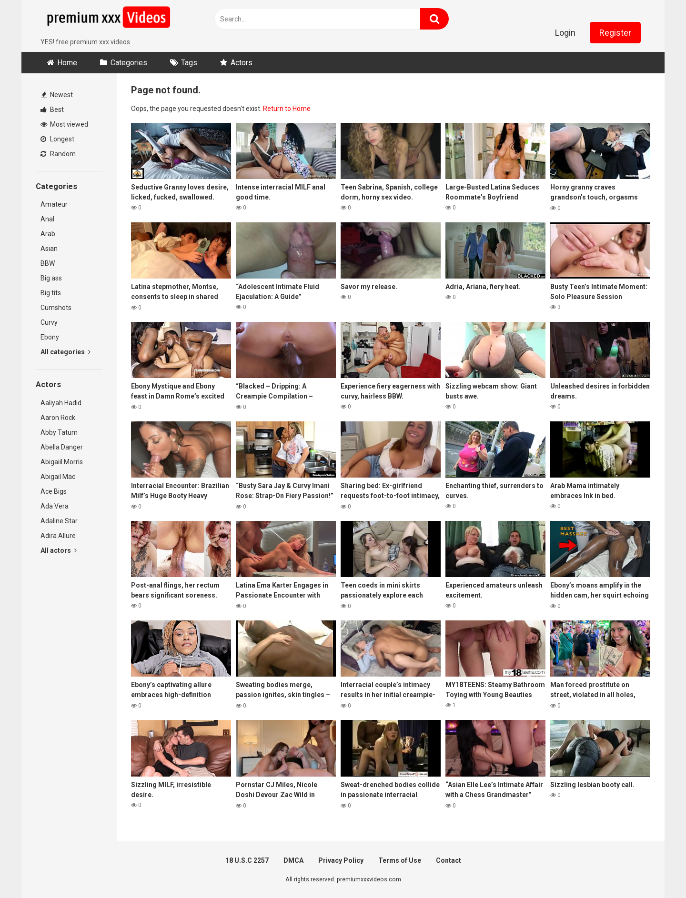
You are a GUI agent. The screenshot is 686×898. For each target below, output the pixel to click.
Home (67, 62)
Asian (49, 248)
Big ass (51, 278)
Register (615, 33)
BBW (47, 263)
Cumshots (55, 307)
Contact (448, 860)
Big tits (50, 293)
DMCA (293, 860)
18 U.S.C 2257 (247, 860)
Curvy (49, 322)
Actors (241, 62)
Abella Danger (61, 447)
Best (52, 109)
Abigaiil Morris (61, 462)
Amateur (54, 204)
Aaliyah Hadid (60, 403)
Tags (189, 62)
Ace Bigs (53, 491)
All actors (58, 550)
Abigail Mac (57, 476)
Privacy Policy (340, 860)
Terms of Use (399, 860)
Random (58, 154)
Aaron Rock (57, 417)
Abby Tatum (59, 432)
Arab (47, 234)
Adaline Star (59, 521)
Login (565, 33)
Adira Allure (58, 535)
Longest (57, 139)
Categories (129, 62)
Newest (57, 95)
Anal (47, 219)
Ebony (49, 337)
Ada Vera (54, 506)
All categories (65, 352)
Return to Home (287, 108)
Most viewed (64, 124)
